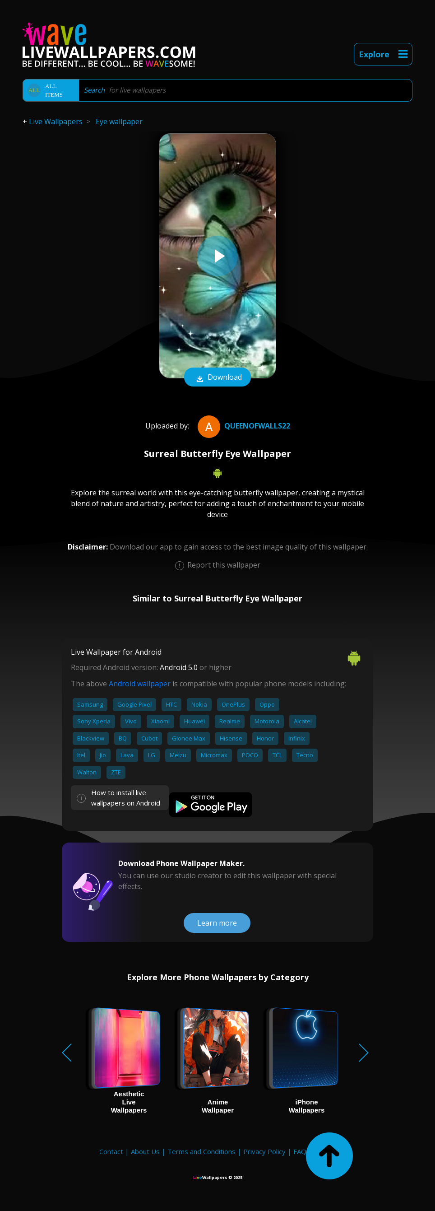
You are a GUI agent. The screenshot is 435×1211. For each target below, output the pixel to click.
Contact (111, 1151)
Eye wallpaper (119, 121)
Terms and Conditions (201, 1151)
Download (217, 378)
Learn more (217, 923)
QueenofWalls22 (242, 426)
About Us (145, 1151)
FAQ (299, 1151)
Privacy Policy (264, 1151)
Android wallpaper (140, 684)
